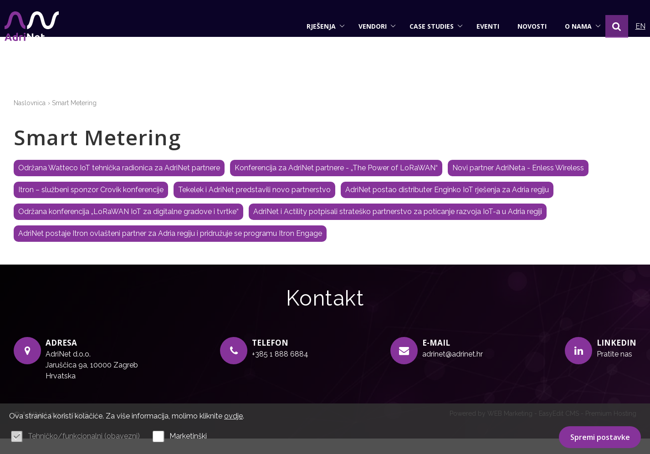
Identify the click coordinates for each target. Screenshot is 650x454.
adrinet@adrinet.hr (452, 369)
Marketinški (188, 436)
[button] (607, 26)
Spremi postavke (600, 437)
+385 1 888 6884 (280, 369)
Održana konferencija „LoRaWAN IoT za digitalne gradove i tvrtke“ (128, 227)
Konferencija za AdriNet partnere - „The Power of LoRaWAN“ (336, 183)
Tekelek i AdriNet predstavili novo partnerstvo (254, 205)
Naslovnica (30, 118)
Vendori (368, 26)
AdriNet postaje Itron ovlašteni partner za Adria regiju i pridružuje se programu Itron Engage (170, 249)
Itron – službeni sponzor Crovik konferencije (91, 205)
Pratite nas (614, 369)
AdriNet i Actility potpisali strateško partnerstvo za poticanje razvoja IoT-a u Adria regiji (397, 227)
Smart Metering (74, 118)
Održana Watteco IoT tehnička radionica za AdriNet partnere (119, 183)
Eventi (478, 26)
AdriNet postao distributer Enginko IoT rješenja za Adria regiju (447, 205)
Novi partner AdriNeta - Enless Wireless (518, 183)
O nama (574, 26)
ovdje (233, 416)
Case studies (427, 26)
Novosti (522, 26)
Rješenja (316, 26)
